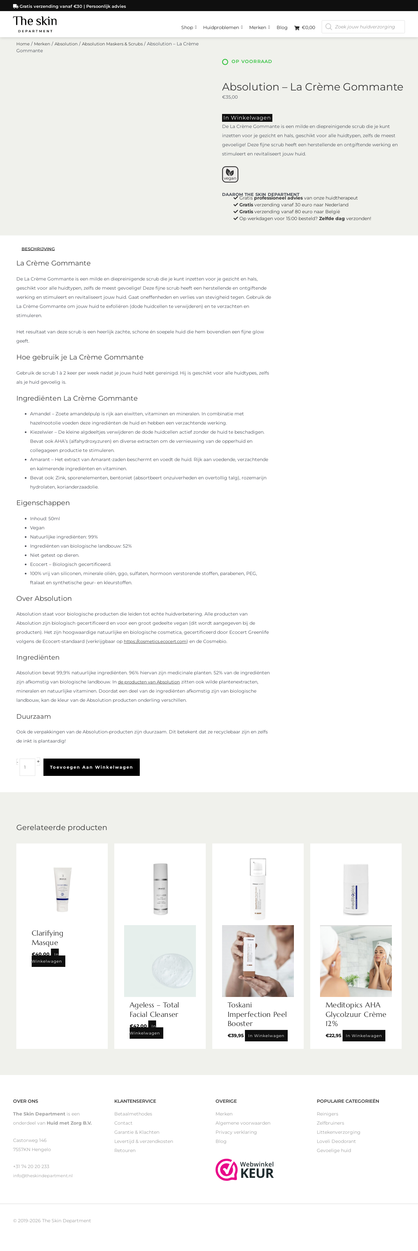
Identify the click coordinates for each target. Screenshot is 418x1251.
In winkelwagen (241, 124)
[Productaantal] (28, 773)
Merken (259, 24)
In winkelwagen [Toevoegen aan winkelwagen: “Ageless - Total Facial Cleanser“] (145, 1036)
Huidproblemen (223, 24)
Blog (282, 26)
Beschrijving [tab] (39, 255)
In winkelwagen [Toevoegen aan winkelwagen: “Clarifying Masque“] (47, 964)
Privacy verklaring (236, 1138)
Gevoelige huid (334, 1157)
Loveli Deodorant (336, 1147)
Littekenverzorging (339, 1138)
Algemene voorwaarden (243, 1129)
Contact (123, 1129)
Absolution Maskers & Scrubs (118, 52)
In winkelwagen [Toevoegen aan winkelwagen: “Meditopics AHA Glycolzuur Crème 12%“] (364, 1041)
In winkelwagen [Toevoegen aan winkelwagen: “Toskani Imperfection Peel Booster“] (266, 1041)
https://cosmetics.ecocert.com (158, 648)
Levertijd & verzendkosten (143, 1147)
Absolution (68, 52)
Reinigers (327, 1120)
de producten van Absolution (151, 688)
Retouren (125, 1157)
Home (23, 52)
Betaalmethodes (133, 1120)
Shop (189, 24)
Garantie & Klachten (136, 1138)
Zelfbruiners (330, 1129)
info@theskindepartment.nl (44, 1182)
